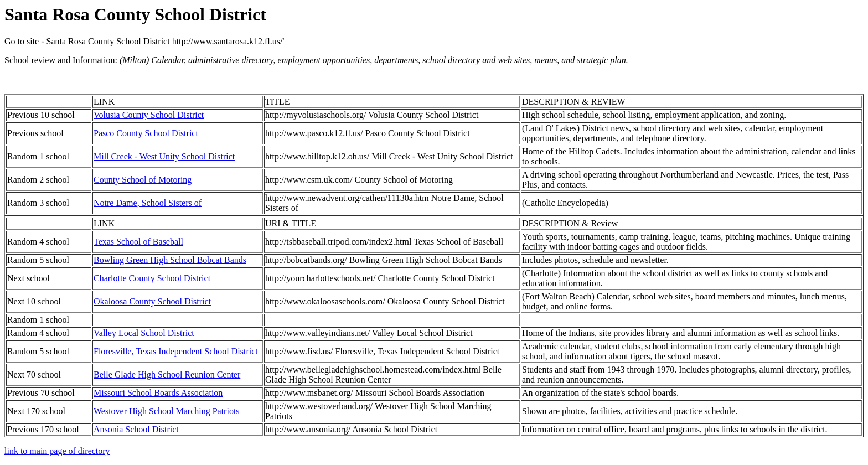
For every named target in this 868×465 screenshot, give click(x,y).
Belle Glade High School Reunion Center (167, 374)
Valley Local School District (144, 333)
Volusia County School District (149, 115)
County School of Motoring (143, 179)
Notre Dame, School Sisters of (148, 203)
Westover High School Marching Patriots (167, 411)
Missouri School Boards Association (158, 392)
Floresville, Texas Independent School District (176, 351)
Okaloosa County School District (152, 301)
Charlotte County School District (152, 278)
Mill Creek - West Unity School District (164, 156)
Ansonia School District (136, 429)
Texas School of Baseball (138, 241)
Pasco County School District (146, 133)
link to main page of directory (57, 451)
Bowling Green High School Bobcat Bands (170, 260)
